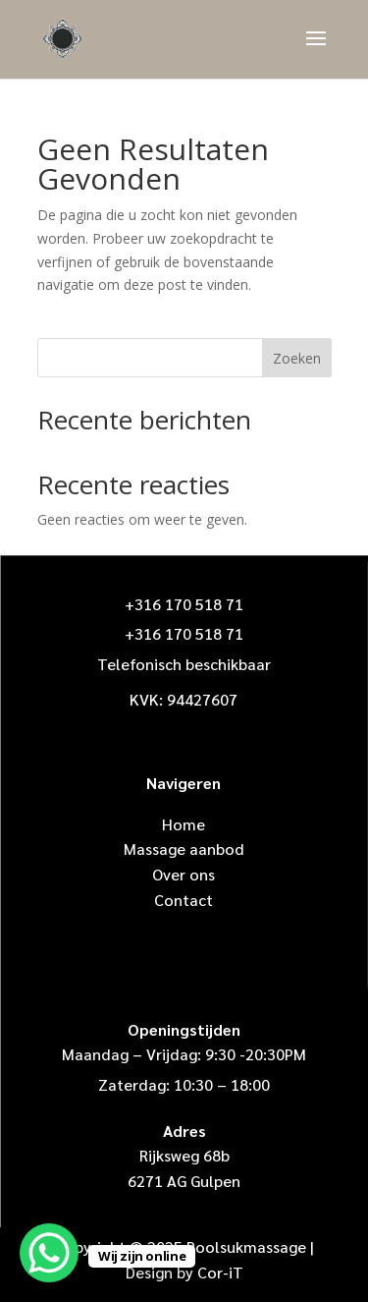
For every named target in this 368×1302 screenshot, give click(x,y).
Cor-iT (220, 1272)
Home (183, 824)
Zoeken (297, 358)
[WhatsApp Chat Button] (49, 1252)
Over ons (183, 874)
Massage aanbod (184, 848)
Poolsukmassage (246, 1246)
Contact (183, 899)
